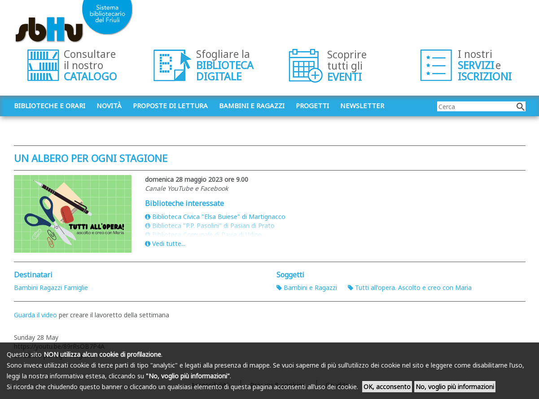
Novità (109, 105)
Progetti (312, 105)
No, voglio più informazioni (455, 386)
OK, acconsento (387, 386)
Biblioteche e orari (49, 105)
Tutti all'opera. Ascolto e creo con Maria (410, 287)
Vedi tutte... (165, 243)
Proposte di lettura (170, 105)
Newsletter (362, 105)
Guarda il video (35, 315)
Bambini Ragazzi (38, 287)
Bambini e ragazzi (252, 105)
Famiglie (76, 287)
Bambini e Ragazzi (306, 287)
